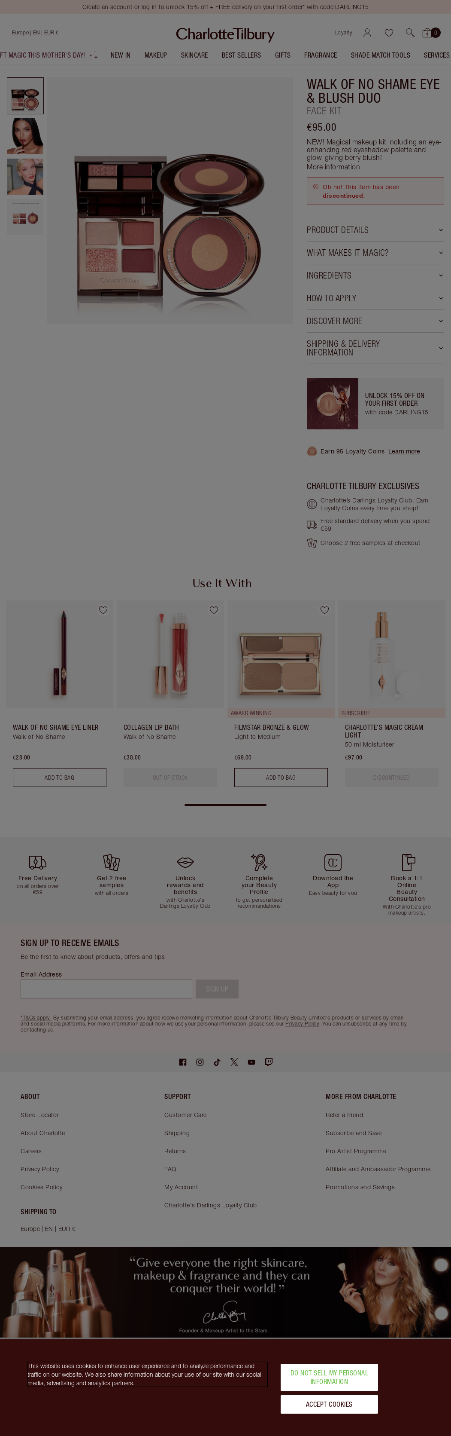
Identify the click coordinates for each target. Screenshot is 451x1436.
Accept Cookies (329, 1408)
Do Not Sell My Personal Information (330, 1381)
